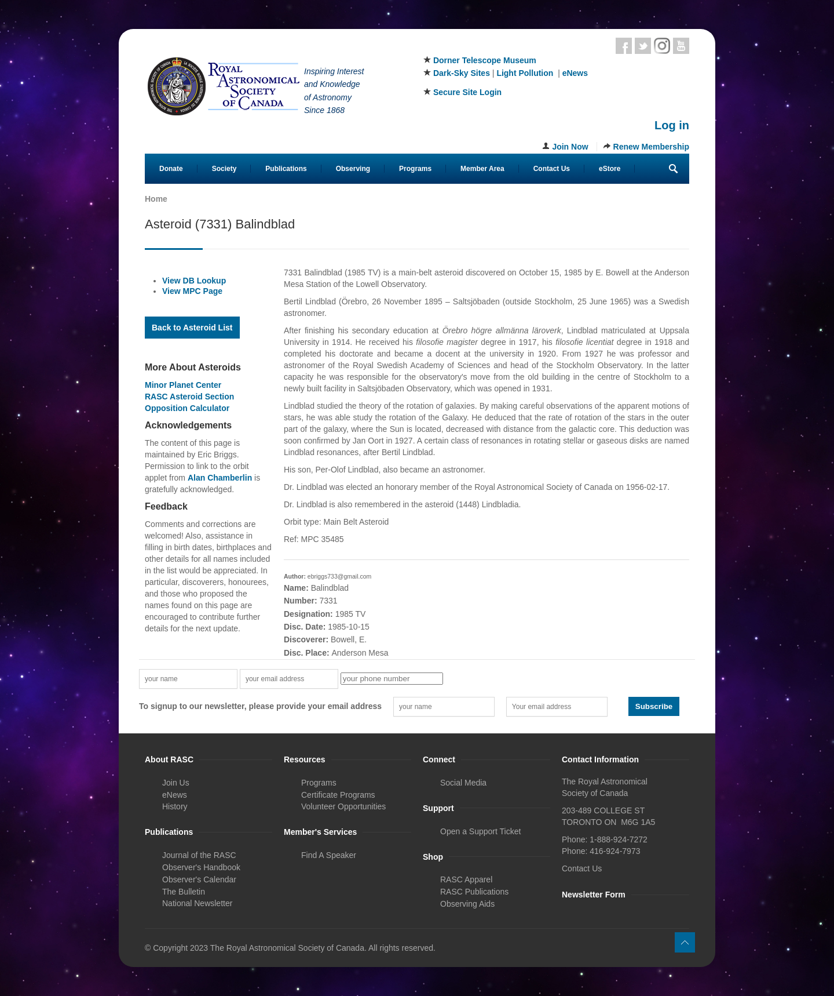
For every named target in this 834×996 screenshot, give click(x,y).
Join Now (570, 146)
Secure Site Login (467, 92)
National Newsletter (197, 903)
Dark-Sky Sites (461, 73)
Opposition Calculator (187, 408)
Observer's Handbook (201, 867)
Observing (353, 169)
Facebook (624, 46)
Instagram (662, 46)
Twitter (643, 46)
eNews (575, 73)
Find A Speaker (328, 855)
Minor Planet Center (183, 385)
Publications (285, 169)
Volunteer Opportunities (343, 806)
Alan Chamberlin (220, 477)
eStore (609, 169)
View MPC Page (192, 291)
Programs (415, 169)
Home (156, 198)
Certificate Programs (338, 794)
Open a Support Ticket (480, 831)
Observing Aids (467, 903)
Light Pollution (524, 73)
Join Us (175, 782)
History (175, 806)
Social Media (463, 782)
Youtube (681, 46)
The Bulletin (183, 891)
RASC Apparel (466, 879)
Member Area (482, 169)
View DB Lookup (194, 280)
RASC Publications (474, 891)
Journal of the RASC (199, 855)
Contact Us (551, 169)
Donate (171, 169)
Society (224, 169)
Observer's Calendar (199, 879)
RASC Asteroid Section (189, 396)
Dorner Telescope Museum (484, 60)
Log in (671, 125)
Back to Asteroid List (192, 327)
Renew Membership (651, 146)
